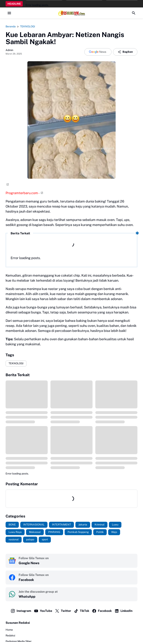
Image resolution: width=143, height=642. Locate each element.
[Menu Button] (9, 13)
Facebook (102, 611)
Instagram (21, 611)
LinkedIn (123, 611)
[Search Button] (133, 13)
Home (9, 629)
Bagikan (125, 52)
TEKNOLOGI (16, 363)
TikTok (81, 611)
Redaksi (10, 635)
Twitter (63, 611)
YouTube (43, 611)
